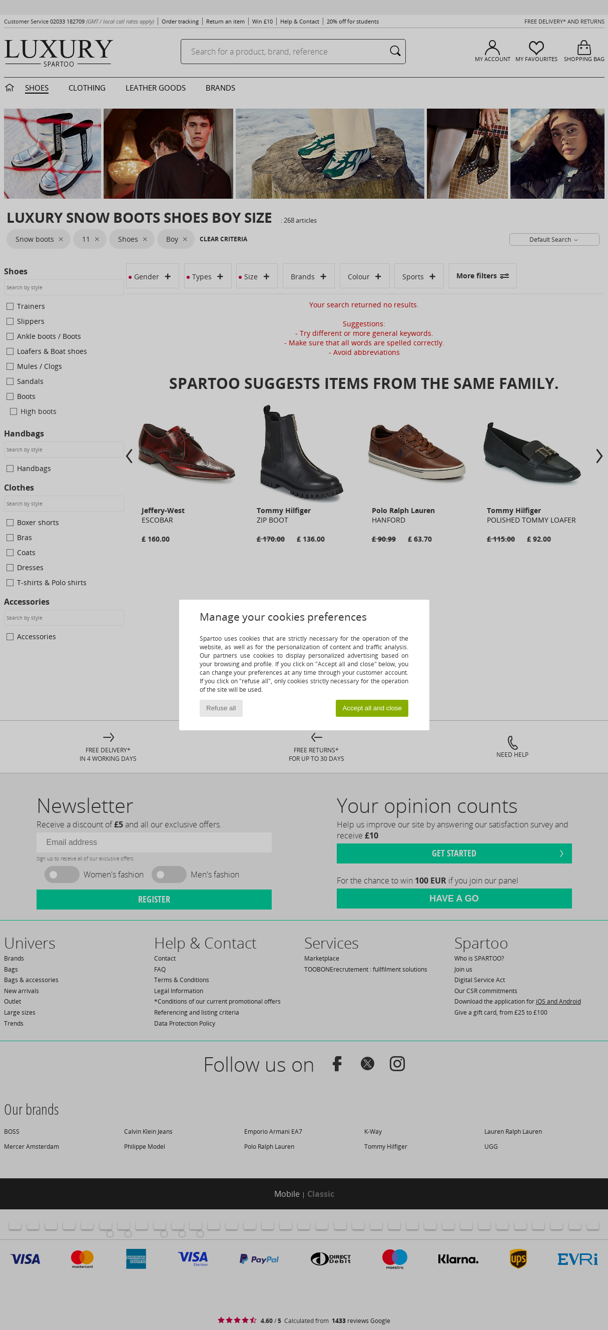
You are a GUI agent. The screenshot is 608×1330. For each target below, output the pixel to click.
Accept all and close (372, 708)
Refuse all (221, 708)
